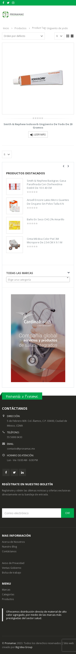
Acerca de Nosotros (13, 541)
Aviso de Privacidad (13, 563)
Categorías (8, 594)
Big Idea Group (24, 647)
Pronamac (10, 643)
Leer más (40, 134)
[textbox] (38, 279)
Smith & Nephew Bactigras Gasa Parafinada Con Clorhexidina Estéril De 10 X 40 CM (46, 184)
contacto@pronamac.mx (21, 448)
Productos (8, 599)
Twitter (14, 472)
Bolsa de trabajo (11, 572)
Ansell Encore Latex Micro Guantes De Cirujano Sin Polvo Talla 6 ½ (48, 201)
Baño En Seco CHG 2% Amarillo (45, 219)
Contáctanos (9, 551)
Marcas (6, 589)
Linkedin (22, 472)
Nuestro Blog (9, 546)
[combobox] (38, 279)
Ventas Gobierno (11, 567)
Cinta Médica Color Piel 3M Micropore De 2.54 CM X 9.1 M (44, 240)
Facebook (6, 472)
